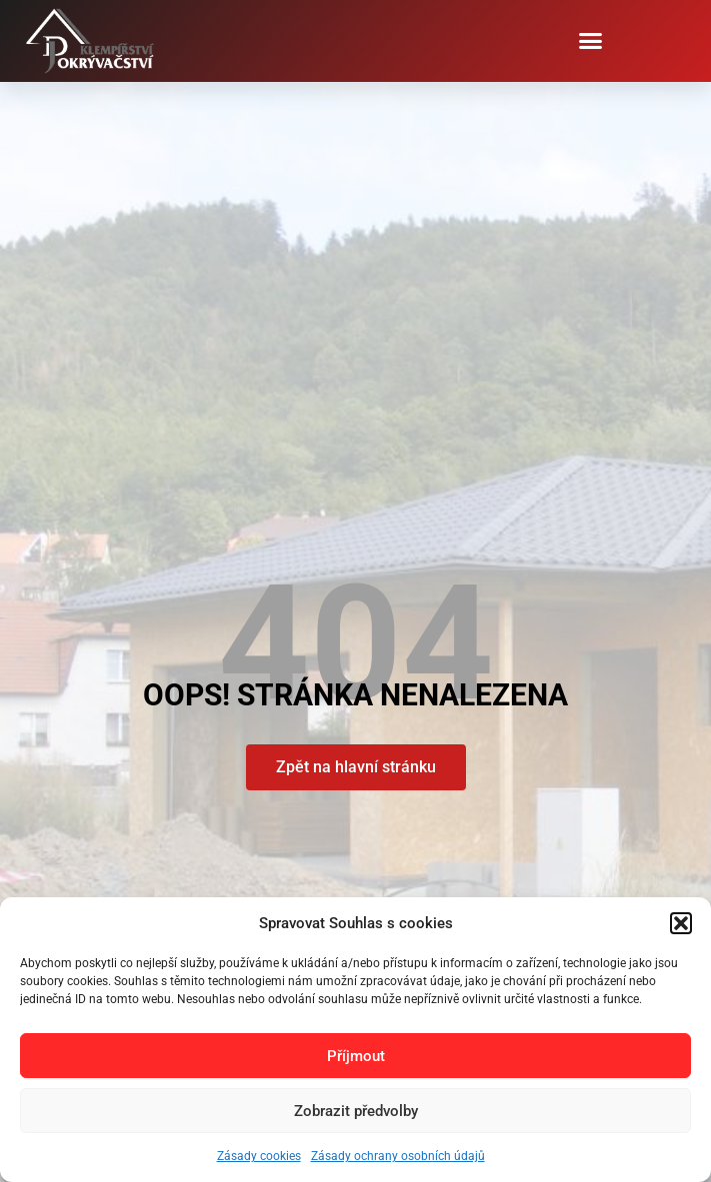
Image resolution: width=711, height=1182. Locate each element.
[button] (681, 923)
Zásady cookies (259, 1156)
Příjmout (356, 1056)
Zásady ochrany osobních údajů (398, 1156)
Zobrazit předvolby (356, 1111)
